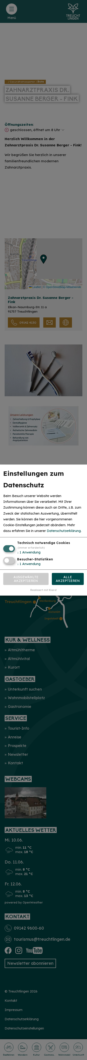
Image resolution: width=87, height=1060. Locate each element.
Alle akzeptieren (68, 579)
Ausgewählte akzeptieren (25, 579)
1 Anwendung (28, 552)
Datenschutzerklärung (64, 531)
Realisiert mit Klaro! (43, 590)
